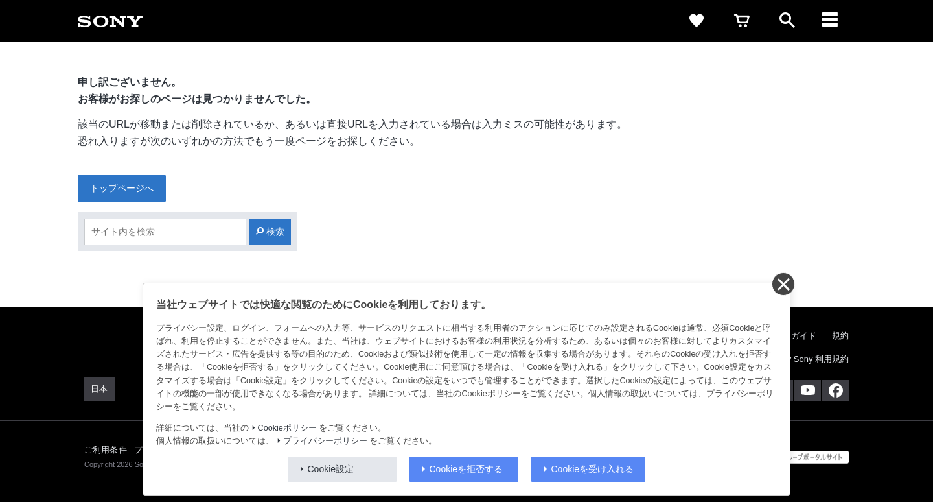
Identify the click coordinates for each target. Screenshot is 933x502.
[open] (787, 21)
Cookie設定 (331, 469)
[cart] (742, 21)
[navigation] (832, 21)
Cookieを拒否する (466, 469)
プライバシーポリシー (325, 441)
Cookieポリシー (287, 428)
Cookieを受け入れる (592, 469)
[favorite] (696, 21)
